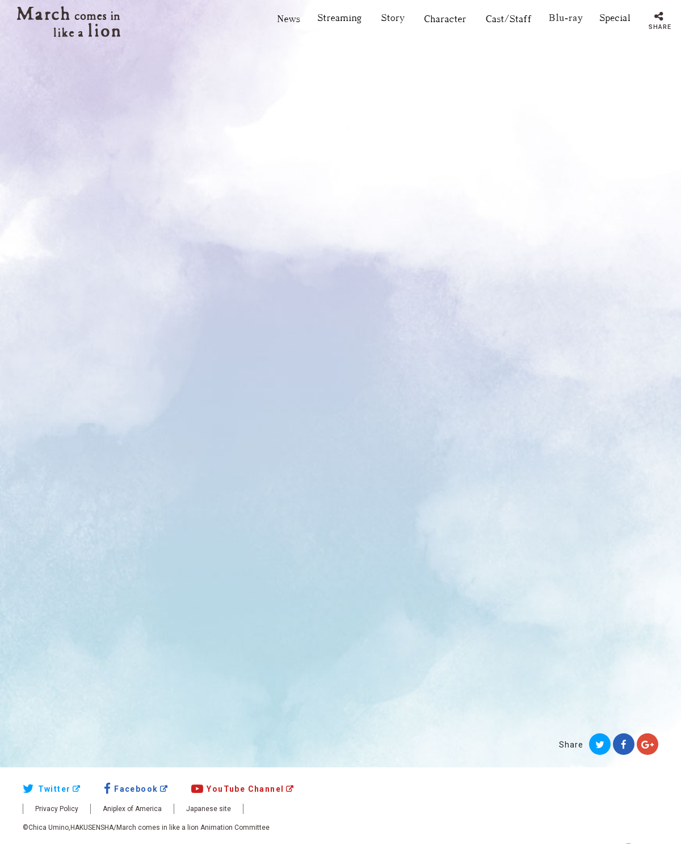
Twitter (46, 788)
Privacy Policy (56, 809)
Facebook (131, 788)
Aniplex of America (132, 809)
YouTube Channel (237, 788)
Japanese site (208, 809)
